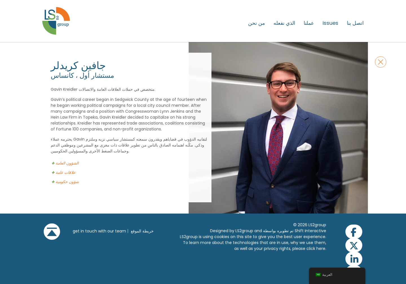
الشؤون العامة (67, 163)
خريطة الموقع (142, 231)
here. (321, 248)
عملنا (309, 23)
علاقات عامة (66, 172)
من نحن (256, 23)
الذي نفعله (284, 23)
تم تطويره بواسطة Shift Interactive (294, 231)
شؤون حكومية (67, 182)
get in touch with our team (99, 231)
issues (330, 23)
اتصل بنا (355, 23)
